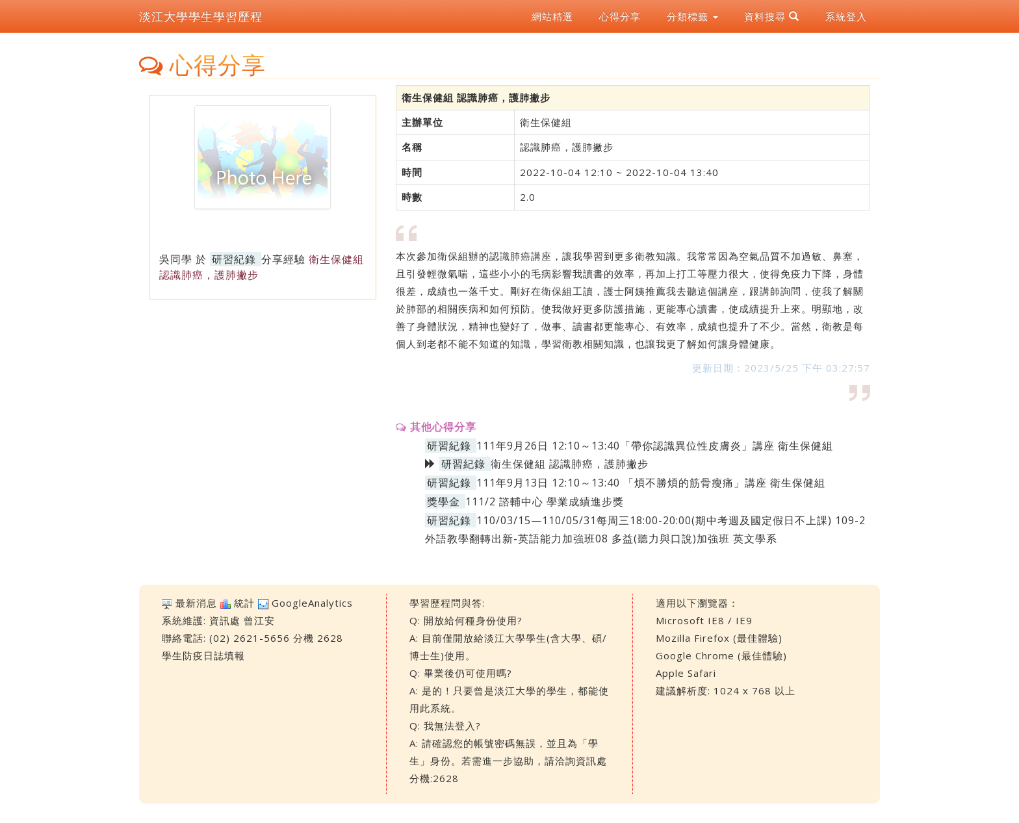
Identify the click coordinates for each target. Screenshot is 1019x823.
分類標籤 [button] (692, 16)
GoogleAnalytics (312, 602)
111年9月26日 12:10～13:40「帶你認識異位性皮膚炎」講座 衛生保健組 (654, 445)
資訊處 (224, 620)
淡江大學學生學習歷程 (201, 16)
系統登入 (846, 16)
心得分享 (620, 16)
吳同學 (175, 259)
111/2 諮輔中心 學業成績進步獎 (544, 501)
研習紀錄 (234, 259)
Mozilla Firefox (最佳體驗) (719, 637)
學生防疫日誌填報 (203, 655)
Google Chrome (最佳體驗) (721, 655)
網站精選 (552, 16)
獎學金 (443, 501)
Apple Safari (686, 672)
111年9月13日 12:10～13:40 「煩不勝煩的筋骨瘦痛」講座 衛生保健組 (650, 482)
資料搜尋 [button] (771, 16)
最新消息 (196, 602)
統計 (244, 602)
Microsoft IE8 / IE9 (704, 620)
